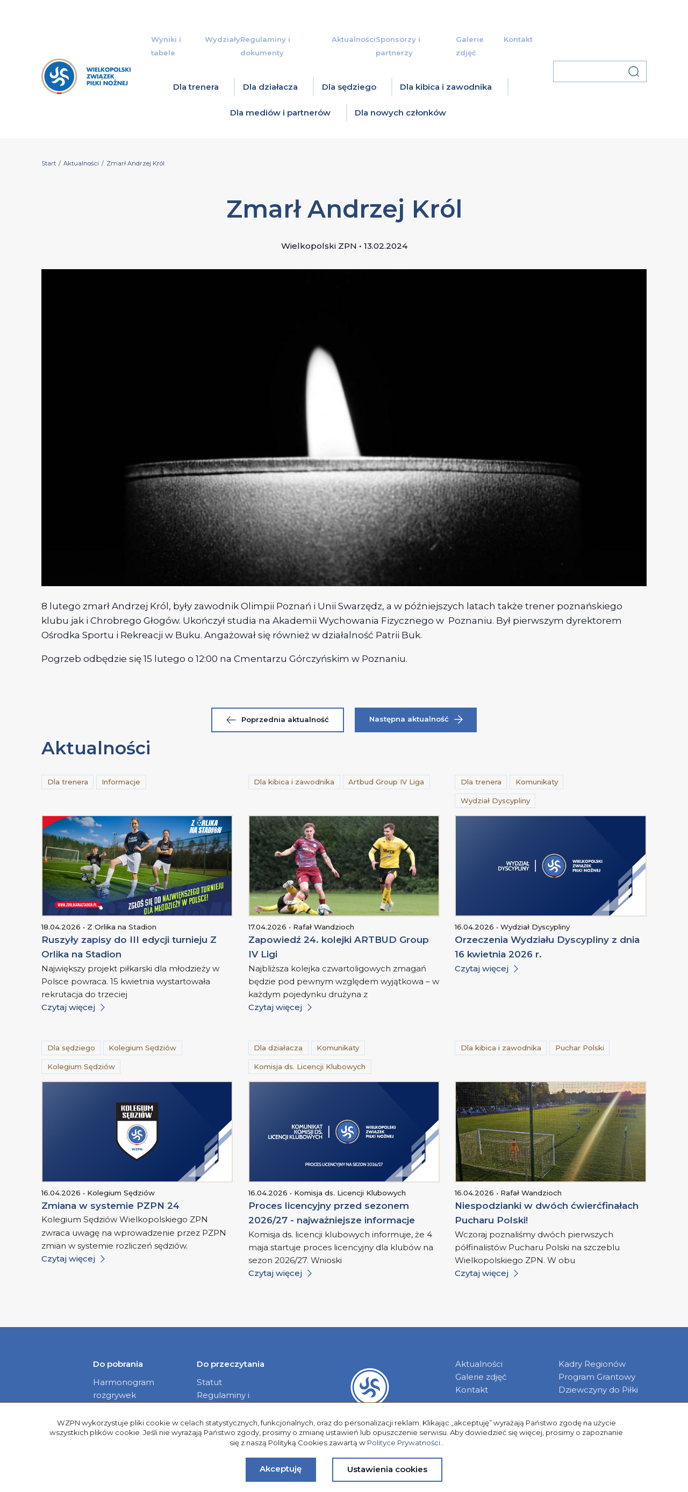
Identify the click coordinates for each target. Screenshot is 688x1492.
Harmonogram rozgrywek (123, 1388)
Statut (209, 1382)
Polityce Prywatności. (404, 1442)
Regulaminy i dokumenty (223, 1401)
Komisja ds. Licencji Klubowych (310, 1066)
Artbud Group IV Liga (386, 781)
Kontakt (518, 39)
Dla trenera (196, 87)
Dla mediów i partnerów (280, 112)
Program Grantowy (596, 1377)
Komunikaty (536, 781)
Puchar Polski (579, 1047)
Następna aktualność (416, 719)
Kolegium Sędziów (142, 1047)
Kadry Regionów (592, 1364)
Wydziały (222, 39)
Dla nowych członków (400, 112)
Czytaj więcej (73, 1007)
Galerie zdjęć (481, 1377)
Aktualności (354, 39)
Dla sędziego (349, 87)
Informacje (121, 781)
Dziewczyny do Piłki (598, 1390)
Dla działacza (270, 87)
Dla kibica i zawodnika (446, 87)
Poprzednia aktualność (277, 719)
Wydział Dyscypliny (495, 800)
